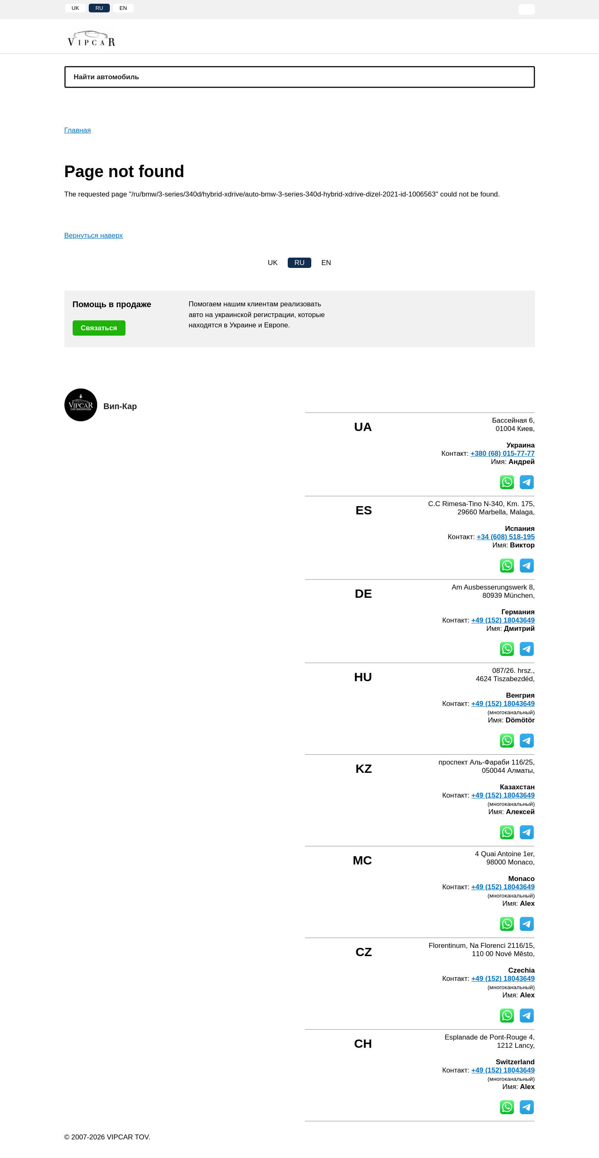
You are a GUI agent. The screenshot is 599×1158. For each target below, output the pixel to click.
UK (75, 8)
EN (123, 8)
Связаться (99, 328)
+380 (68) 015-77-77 (503, 453)
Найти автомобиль (107, 77)
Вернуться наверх (93, 235)
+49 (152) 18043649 (503, 620)
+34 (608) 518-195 (506, 537)
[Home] (97, 37)
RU (99, 8)
